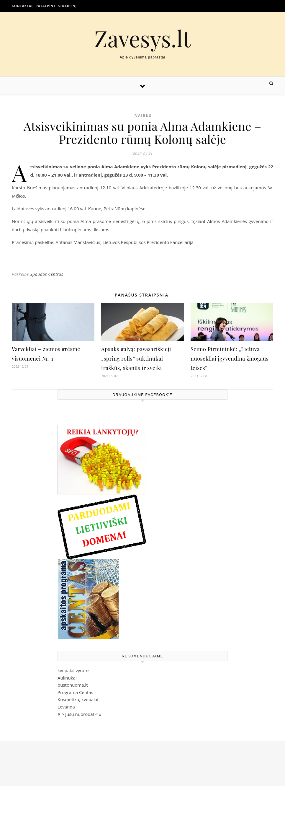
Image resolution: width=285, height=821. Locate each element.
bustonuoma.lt (73, 685)
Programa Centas (75, 692)
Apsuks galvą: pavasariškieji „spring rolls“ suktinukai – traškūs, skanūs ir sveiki (136, 359)
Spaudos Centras (46, 274)
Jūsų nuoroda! (79, 714)
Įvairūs (142, 115)
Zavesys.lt (142, 38)
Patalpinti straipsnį (56, 6)
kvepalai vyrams (74, 670)
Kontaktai (22, 6)
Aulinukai (67, 678)
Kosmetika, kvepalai (78, 699)
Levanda (66, 707)
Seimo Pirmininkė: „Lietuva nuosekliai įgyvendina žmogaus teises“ (229, 359)
